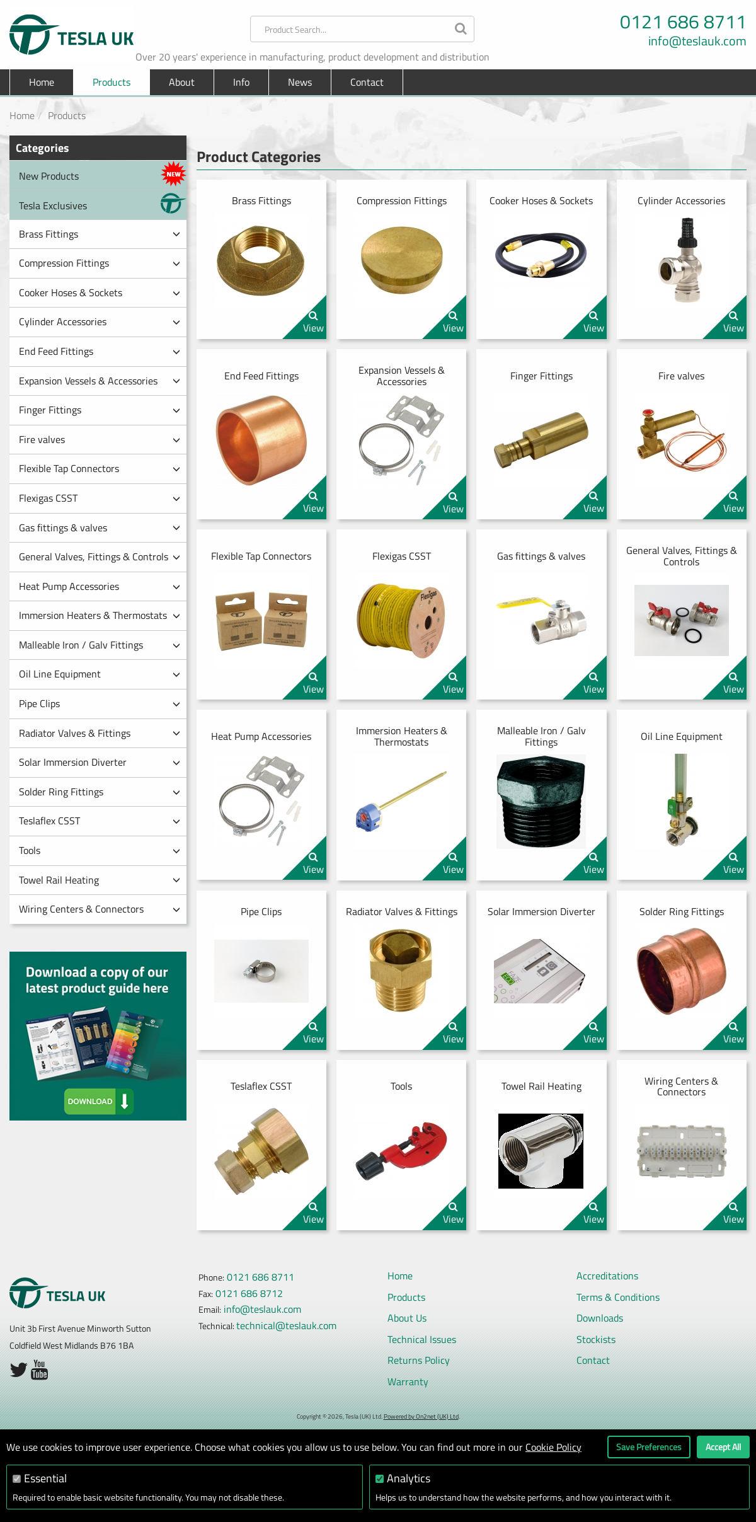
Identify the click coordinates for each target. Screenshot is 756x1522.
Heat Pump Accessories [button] (99, 586)
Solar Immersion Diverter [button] (99, 762)
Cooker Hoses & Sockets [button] (99, 292)
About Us (407, 1317)
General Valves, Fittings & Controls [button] (99, 556)
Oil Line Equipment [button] (99, 673)
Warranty (407, 1381)
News (300, 81)
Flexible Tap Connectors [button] (99, 468)
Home (41, 81)
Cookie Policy (553, 1447)
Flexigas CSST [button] (99, 497)
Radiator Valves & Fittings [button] (99, 733)
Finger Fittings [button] (99, 409)
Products (67, 115)
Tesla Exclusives (102, 203)
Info (241, 81)
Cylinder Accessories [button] (99, 321)
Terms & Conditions (618, 1297)
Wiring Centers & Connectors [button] (99, 908)
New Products (102, 174)
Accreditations (607, 1275)
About (182, 81)
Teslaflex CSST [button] (99, 820)
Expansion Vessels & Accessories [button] (99, 380)
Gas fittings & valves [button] (99, 527)
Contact (367, 81)
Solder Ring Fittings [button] (99, 791)
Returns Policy (418, 1360)
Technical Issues (421, 1339)
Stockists (596, 1339)
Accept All (723, 1446)
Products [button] (111, 81)
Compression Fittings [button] (99, 262)
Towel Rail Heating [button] (99, 879)
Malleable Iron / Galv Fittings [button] (99, 644)
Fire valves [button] (99, 439)
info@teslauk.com (697, 41)
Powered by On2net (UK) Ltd (421, 1416)
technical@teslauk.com (286, 1325)
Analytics (408, 1478)
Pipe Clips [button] (99, 703)
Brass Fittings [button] (99, 233)
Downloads (599, 1317)
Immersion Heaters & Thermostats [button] (99, 615)
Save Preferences (649, 1446)
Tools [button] (99, 850)
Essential (45, 1478)
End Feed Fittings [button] (99, 351)
